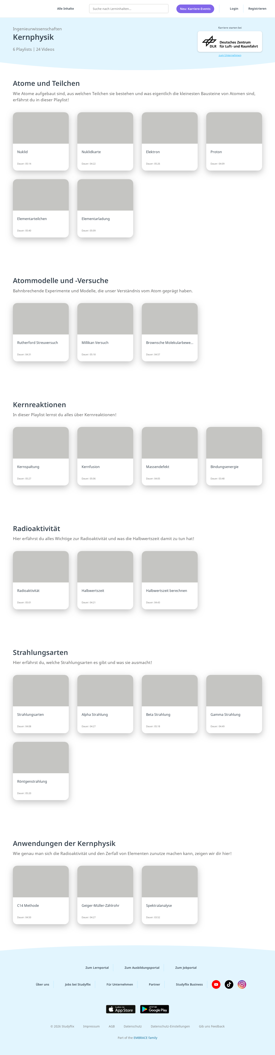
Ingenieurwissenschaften (37, 29)
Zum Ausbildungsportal (138, 968)
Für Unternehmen (116, 984)
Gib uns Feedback (212, 1026)
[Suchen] (162, 8)
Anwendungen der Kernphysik (64, 843)
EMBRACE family (145, 1038)
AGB (112, 1026)
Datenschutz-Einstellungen (170, 1026)
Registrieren (257, 8)
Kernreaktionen (39, 404)
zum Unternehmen (230, 55)
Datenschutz (133, 1026)
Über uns (39, 984)
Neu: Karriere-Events (195, 8)
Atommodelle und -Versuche (60, 280)
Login (231, 8)
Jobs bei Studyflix (74, 984)
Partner (151, 984)
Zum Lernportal (94, 968)
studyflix (28, 8)
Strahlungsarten (40, 652)
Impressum (91, 1026)
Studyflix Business (186, 984)
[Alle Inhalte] (64, 9)
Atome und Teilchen (46, 83)
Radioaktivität (36, 528)
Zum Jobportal (182, 968)
